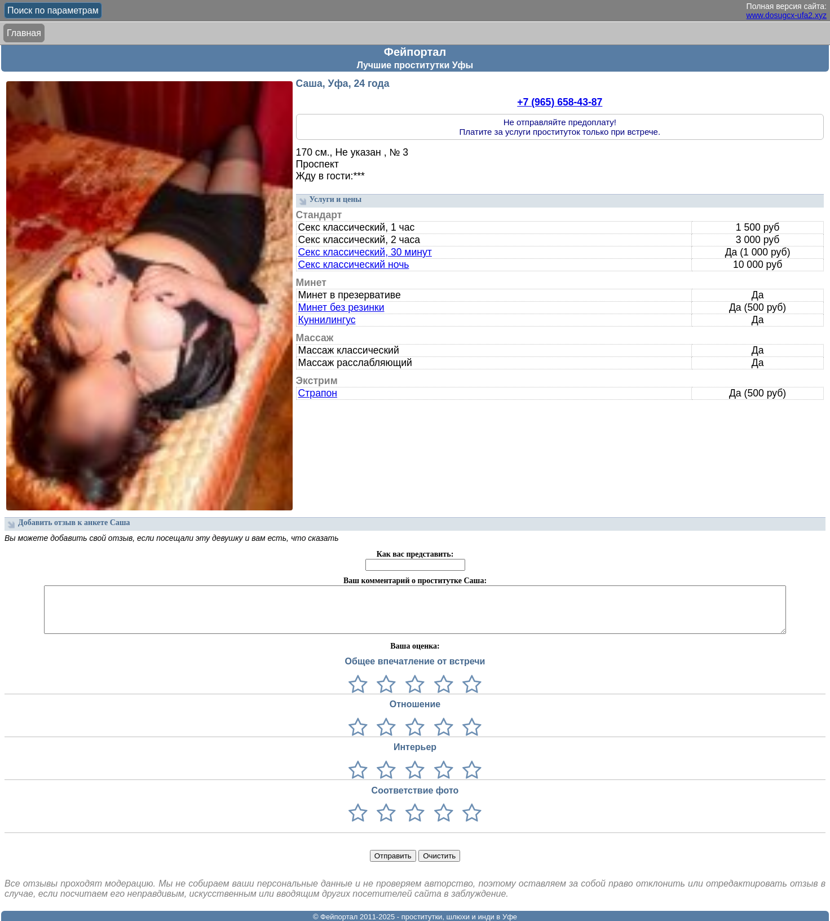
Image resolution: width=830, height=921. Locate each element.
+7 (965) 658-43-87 (559, 102)
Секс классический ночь (353, 264)
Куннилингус (327, 319)
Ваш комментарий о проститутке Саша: (415, 580)
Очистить (439, 856)
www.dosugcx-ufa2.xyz (787, 15)
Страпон (317, 393)
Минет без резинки (341, 307)
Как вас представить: (415, 554)
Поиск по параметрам (53, 10)
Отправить (393, 856)
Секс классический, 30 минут (365, 252)
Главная (24, 33)
